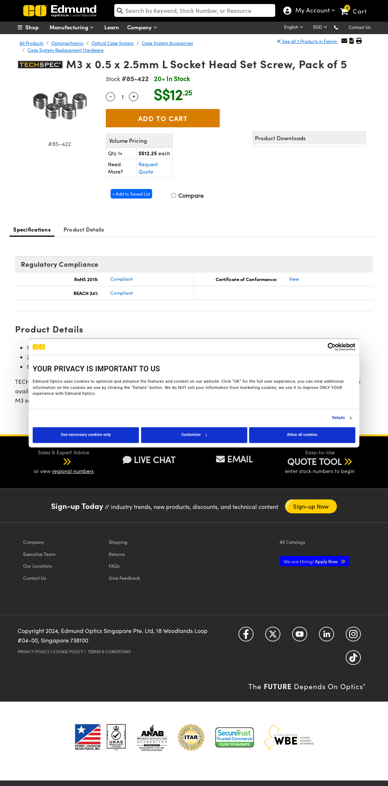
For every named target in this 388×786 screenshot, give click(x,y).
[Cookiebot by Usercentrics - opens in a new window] (323, 347)
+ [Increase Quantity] (133, 95)
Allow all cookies (302, 435)
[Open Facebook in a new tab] (246, 637)
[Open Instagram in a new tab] (353, 637)
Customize (194, 435)
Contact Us (359, 27)
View (294, 279)
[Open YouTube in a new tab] (299, 637)
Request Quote (148, 168)
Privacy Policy (34, 651)
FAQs (114, 566)
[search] (194, 10)
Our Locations (37, 566)
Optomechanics (67, 43)
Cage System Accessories (167, 43)
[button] (342, 26)
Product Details (84, 229)
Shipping (118, 542)
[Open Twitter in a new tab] (272, 637)
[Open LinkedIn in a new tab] (326, 637)
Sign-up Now (310, 506)
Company (144, 27)
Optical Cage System (112, 43)
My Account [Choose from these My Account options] (310, 11)
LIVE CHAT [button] (149, 459)
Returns (117, 554)
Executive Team (39, 554)
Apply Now (311, 561)
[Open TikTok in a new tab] (353, 660)
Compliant (121, 279)
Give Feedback (124, 578)
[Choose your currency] (321, 27)
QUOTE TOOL (314, 461)
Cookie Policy (68, 651)
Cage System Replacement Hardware (66, 50)
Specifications (32, 229)
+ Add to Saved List (131, 194)
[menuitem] (36, 27)
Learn (111, 27)
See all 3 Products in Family (307, 41)
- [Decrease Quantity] (110, 95)
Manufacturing (73, 27)
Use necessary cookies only (86, 435)
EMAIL (234, 459)
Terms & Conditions (109, 651)
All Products (31, 43)
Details (338, 418)
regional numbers (73, 470)
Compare (187, 195)
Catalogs (292, 542)
